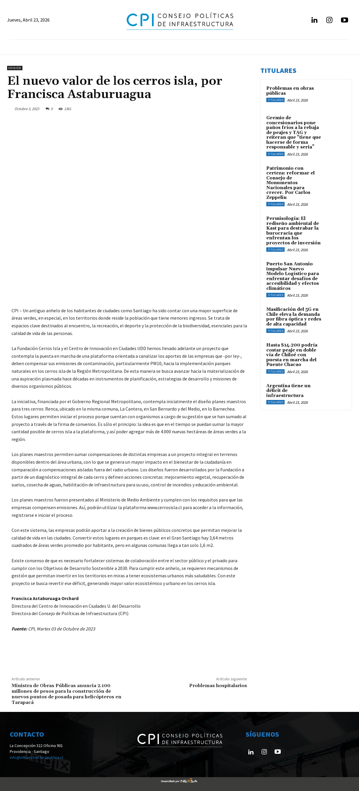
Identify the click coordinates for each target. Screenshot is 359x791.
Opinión (14, 68)
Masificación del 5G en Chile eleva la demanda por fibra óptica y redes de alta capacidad (293, 317)
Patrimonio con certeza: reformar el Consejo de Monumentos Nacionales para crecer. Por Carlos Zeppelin (290, 183)
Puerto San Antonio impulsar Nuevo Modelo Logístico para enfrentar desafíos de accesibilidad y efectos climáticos (292, 276)
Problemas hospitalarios (218, 686)
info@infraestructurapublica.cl (36, 757)
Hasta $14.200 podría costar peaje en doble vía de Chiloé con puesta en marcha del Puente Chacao (291, 354)
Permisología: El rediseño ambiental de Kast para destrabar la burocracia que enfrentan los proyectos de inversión (293, 231)
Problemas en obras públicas (290, 91)
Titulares (275, 100)
